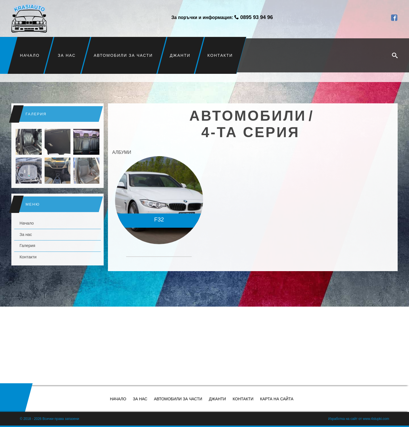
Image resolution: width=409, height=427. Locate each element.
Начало (29, 55)
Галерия (27, 245)
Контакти (220, 55)
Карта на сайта (276, 399)
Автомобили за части (123, 55)
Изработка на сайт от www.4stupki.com (358, 419)
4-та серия (250, 132)
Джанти (180, 55)
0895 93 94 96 (256, 17)
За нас (66, 55)
